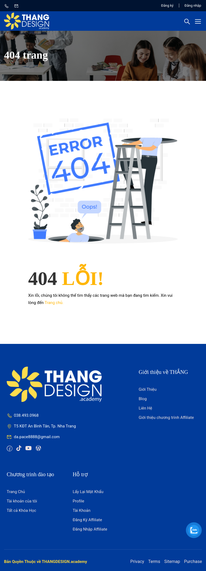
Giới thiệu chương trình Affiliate (166, 417)
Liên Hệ (145, 408)
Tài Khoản (81, 510)
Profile (78, 501)
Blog (143, 398)
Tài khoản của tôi (22, 501)
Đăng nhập (193, 5)
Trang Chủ (16, 491)
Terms (154, 561)
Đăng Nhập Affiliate (90, 529)
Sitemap (172, 561)
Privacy (137, 561)
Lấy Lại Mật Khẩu (88, 491)
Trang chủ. (54, 302)
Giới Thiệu (148, 389)
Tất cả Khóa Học (21, 510)
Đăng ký (167, 5)
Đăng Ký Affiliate (87, 519)
